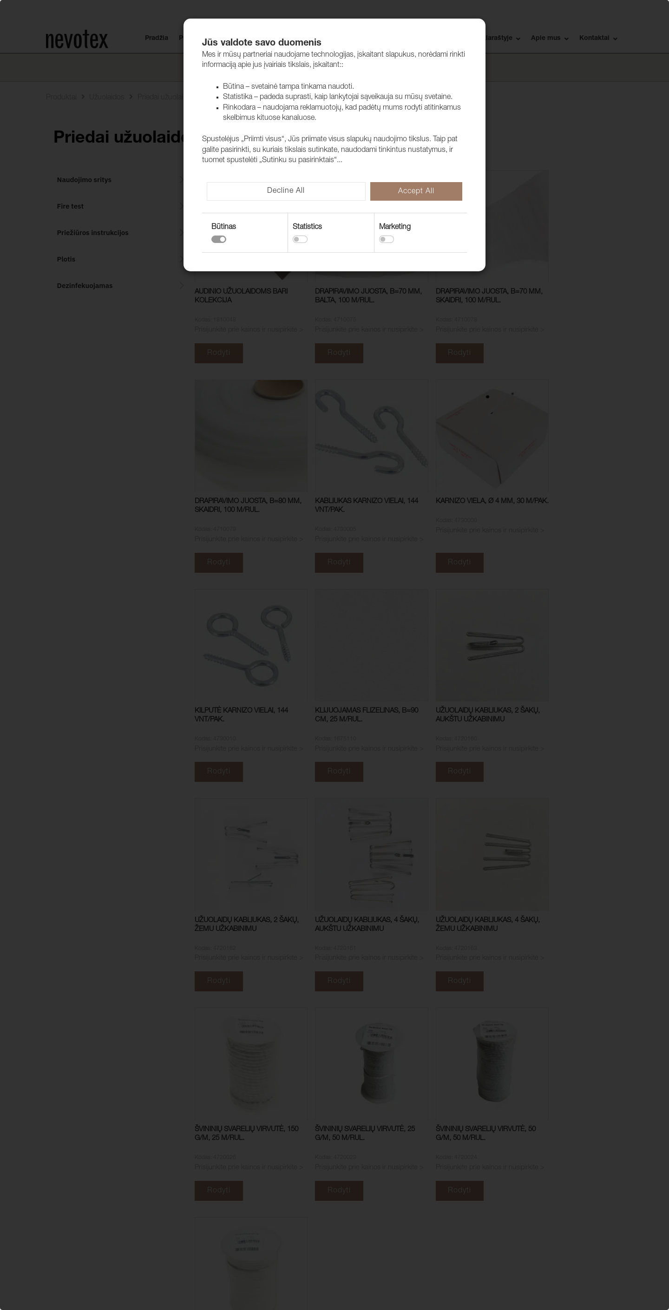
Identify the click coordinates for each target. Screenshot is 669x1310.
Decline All (286, 191)
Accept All (416, 192)
